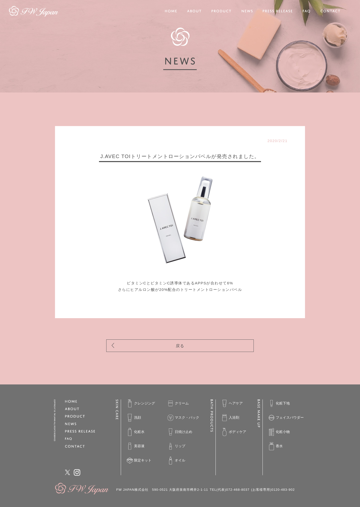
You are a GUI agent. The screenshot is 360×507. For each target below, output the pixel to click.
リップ (176, 446)
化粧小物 (279, 432)
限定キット (139, 460)
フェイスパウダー (286, 418)
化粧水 (135, 432)
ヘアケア (232, 403)
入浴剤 (230, 418)
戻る (180, 346)
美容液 (135, 446)
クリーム (178, 403)
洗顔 (134, 418)
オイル (176, 460)
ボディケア (234, 432)
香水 (275, 446)
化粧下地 (279, 403)
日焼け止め (180, 432)
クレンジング (141, 403)
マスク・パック (183, 418)
